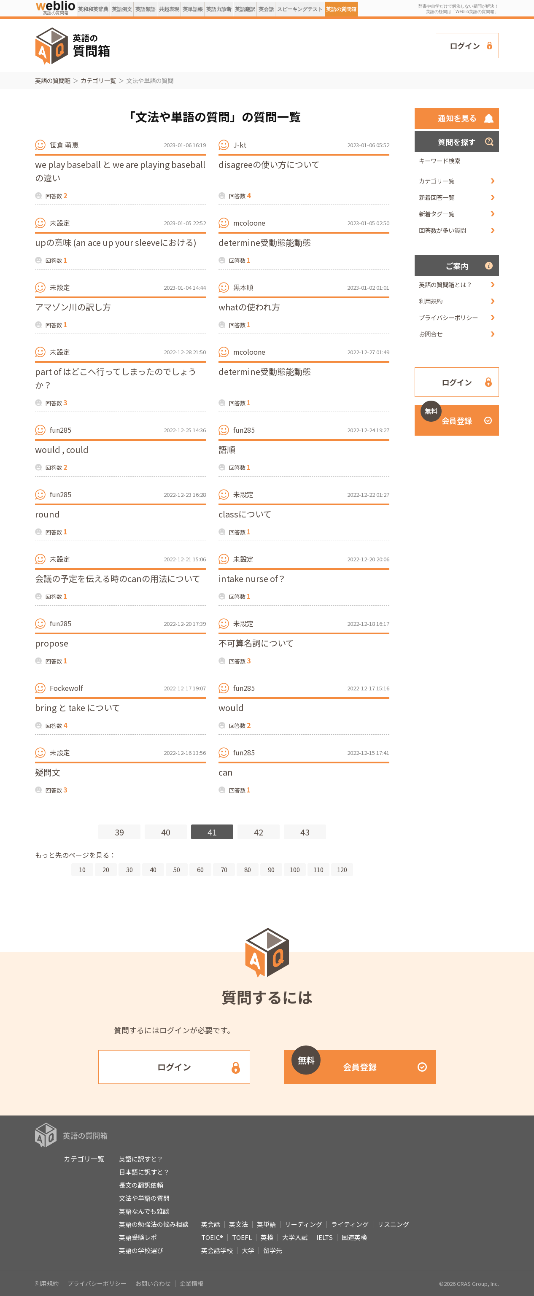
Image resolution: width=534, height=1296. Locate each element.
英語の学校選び (141, 1250)
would (231, 707)
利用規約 (430, 300)
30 (129, 869)
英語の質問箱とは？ (445, 284)
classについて (245, 514)
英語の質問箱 (341, 9)
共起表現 (169, 9)
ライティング (350, 1224)
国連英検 (354, 1237)
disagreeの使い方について (269, 164)
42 (258, 832)
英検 (267, 1237)
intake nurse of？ (252, 578)
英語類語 (145, 9)
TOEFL (242, 1237)
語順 (226, 449)
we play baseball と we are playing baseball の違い (120, 171)
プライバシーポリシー (448, 317)
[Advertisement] (273, 45)
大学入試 (294, 1237)
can (225, 772)
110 (318, 869)
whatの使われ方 (249, 307)
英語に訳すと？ (141, 1158)
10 (82, 869)
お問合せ (430, 333)
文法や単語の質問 (144, 1198)
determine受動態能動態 (264, 242)
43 (305, 832)
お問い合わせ (153, 1283)
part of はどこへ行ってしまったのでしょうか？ (116, 378)
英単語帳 (193, 9)
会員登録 (446, 415)
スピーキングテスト (300, 9)
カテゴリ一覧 (98, 80)
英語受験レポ (138, 1237)
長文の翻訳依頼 (141, 1184)
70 (224, 869)
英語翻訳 (245, 9)
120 (342, 869)
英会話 (266, 9)
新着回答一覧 (436, 197)
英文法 (238, 1224)
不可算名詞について (256, 643)
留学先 (272, 1250)
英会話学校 (217, 1250)
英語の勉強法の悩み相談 (154, 1224)
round (47, 514)
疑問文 (47, 772)
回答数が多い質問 (442, 230)
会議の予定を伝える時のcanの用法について (117, 578)
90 (271, 869)
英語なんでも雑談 (144, 1211)
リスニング (393, 1224)
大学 (248, 1250)
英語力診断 (219, 9)
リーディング (303, 1224)
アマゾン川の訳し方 (73, 307)
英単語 (266, 1224)
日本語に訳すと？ (144, 1171)
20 (105, 869)
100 (295, 869)
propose (51, 643)
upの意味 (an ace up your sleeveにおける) (116, 242)
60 (200, 869)
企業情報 (191, 1283)
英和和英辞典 (93, 9)
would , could (62, 449)
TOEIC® (212, 1237)
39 (119, 832)
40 (165, 832)
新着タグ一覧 (436, 213)
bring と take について (77, 707)
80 (247, 869)
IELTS (324, 1237)
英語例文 (122, 9)
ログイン (465, 45)
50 (176, 869)
